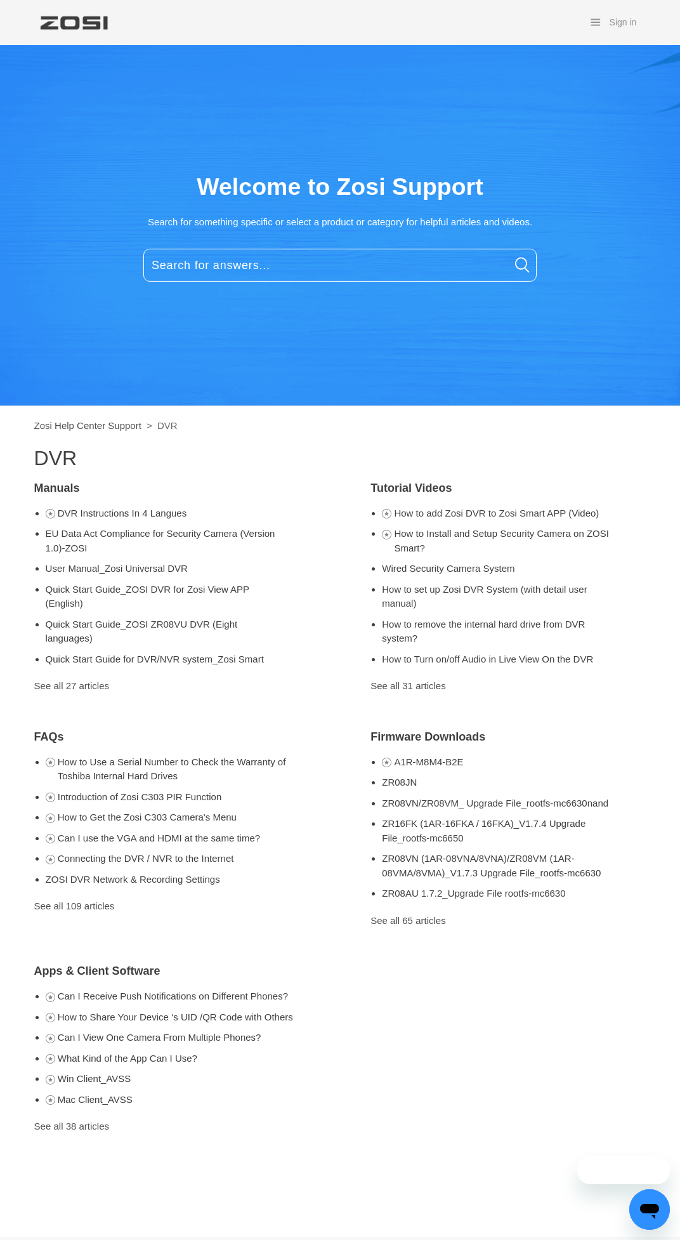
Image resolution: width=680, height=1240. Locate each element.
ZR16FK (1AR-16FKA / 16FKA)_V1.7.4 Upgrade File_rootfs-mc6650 (483, 830)
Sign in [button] (623, 22)
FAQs (49, 736)
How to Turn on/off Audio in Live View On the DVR (487, 659)
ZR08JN (399, 782)
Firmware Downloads (427, 736)
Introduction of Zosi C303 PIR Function (139, 796)
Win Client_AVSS (94, 1078)
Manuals (57, 488)
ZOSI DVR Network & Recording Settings (133, 879)
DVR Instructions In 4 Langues (122, 513)
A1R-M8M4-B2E (428, 761)
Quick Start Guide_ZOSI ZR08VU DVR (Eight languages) (142, 631)
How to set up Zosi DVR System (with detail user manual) (484, 596)
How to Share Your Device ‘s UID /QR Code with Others (175, 1017)
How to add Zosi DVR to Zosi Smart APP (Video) (496, 513)
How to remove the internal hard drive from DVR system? (483, 631)
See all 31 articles (407, 685)
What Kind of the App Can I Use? (127, 1058)
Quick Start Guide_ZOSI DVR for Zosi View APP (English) (147, 596)
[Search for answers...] (340, 265)
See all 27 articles (71, 685)
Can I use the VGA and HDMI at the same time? (159, 838)
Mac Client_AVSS (95, 1099)
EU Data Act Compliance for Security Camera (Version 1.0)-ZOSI (160, 540)
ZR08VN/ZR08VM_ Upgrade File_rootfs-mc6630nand (495, 803)
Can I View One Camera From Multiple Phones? (159, 1037)
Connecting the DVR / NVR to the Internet (146, 858)
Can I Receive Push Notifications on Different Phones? (173, 996)
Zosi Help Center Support (87, 425)
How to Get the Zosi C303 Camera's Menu (147, 817)
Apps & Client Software (97, 971)
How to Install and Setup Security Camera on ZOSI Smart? (501, 540)
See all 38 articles (71, 1126)
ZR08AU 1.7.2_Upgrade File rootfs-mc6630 (473, 893)
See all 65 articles (407, 920)
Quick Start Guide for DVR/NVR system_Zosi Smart (155, 659)
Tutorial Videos (411, 488)
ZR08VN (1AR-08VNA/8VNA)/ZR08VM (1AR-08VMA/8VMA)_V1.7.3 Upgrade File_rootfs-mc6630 (491, 865)
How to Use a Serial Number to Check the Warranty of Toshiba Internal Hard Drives (172, 769)
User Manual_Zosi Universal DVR (117, 568)
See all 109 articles (74, 905)
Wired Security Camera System (448, 568)
